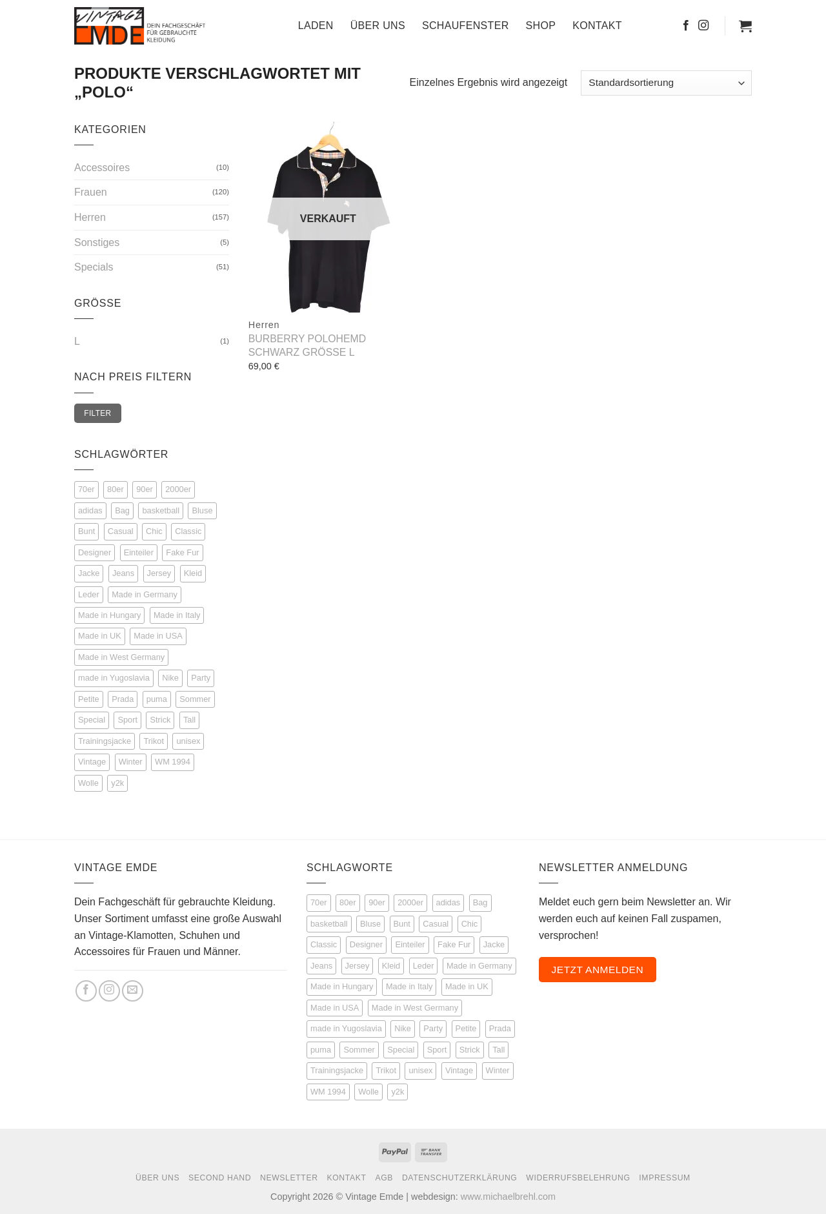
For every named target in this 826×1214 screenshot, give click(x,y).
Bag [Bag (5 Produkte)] (480, 902)
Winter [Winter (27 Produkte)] (498, 1070)
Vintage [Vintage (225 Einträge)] (92, 761)
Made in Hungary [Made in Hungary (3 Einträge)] (109, 615)
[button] (745, 26)
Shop (541, 25)
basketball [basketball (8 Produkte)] (329, 924)
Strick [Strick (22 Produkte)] (469, 1050)
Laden (316, 25)
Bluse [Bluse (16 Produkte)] (370, 924)
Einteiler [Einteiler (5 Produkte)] (410, 944)
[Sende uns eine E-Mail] (132, 991)
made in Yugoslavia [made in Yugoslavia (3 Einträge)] (114, 678)
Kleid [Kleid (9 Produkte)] (391, 966)
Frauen (90, 192)
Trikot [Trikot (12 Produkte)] (386, 1070)
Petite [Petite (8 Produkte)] (466, 1028)
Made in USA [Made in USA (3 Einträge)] (158, 636)
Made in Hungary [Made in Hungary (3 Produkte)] (341, 986)
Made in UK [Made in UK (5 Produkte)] (467, 986)
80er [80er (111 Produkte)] (347, 902)
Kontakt (597, 25)
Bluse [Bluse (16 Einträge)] (202, 510)
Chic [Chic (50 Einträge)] (154, 531)
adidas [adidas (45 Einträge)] (90, 510)
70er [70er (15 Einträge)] (86, 489)
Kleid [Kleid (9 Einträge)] (193, 573)
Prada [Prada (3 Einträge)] (123, 699)
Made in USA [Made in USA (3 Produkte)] (334, 1008)
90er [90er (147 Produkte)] (376, 902)
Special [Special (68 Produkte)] (400, 1050)
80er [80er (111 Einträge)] (115, 489)
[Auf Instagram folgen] (703, 26)
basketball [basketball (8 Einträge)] (160, 510)
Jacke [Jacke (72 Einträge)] (88, 573)
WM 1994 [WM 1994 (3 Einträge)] (172, 761)
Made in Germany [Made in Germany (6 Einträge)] (144, 594)
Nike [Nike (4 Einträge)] (170, 678)
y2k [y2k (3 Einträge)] (117, 783)
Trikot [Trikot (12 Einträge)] (153, 741)
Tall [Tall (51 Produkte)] (498, 1050)
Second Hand (219, 1177)
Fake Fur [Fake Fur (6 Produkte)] (454, 944)
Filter (97, 413)
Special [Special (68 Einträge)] (91, 720)
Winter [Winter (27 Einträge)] (131, 761)
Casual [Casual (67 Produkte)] (435, 924)
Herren (90, 217)
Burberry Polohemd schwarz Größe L (307, 345)
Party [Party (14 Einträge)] (200, 678)
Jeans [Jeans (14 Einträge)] (123, 573)
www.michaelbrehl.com (508, 1196)
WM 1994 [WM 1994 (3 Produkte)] (328, 1091)
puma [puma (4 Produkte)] (320, 1050)
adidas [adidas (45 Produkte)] (448, 902)
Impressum (664, 1177)
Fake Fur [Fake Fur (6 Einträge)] (182, 552)
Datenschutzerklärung (460, 1177)
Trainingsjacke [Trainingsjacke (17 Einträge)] (104, 741)
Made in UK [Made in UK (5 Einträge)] (99, 636)
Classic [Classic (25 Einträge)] (188, 531)
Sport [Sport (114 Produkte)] (437, 1050)
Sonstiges (96, 242)
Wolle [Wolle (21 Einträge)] (88, 783)
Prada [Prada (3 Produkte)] (500, 1028)
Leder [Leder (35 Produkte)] (423, 966)
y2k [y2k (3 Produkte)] (397, 1091)
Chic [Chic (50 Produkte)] (469, 924)
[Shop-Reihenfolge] (666, 83)
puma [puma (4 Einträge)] (156, 699)
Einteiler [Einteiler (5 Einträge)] (139, 552)
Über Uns (377, 25)
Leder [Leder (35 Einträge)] (88, 594)
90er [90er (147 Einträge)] (144, 489)
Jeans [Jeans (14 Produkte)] (321, 966)
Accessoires (102, 167)
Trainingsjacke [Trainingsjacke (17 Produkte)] (336, 1070)
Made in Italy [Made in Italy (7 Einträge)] (177, 615)
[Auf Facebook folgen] (686, 26)
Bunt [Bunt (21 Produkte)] (402, 924)
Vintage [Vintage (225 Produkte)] (459, 1070)
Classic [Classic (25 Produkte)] (323, 944)
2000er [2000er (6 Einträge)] (178, 489)
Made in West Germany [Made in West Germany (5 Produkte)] (415, 1008)
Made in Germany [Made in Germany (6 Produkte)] (479, 966)
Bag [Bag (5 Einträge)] (122, 510)
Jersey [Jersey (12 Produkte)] (357, 966)
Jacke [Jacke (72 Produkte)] (494, 944)
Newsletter (289, 1177)
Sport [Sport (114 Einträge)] (127, 720)
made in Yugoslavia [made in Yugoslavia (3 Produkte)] (346, 1028)
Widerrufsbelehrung (578, 1177)
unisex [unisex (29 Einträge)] (188, 741)
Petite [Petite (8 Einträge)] (88, 699)
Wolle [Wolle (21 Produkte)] (368, 1091)
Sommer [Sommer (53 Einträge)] (194, 699)
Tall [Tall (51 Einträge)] (189, 720)
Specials (93, 267)
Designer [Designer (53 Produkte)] (366, 944)
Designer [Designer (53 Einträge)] (94, 552)
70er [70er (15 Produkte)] (318, 902)
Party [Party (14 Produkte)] (433, 1028)
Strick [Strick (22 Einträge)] (160, 720)
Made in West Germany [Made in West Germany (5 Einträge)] (121, 657)
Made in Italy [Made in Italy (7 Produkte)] (409, 986)
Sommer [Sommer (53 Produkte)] (358, 1050)
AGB (384, 1177)
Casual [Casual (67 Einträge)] (121, 531)
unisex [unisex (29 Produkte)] (420, 1070)
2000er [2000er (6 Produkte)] (410, 902)
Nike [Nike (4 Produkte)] (402, 1028)
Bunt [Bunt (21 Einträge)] (86, 531)
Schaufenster (465, 25)
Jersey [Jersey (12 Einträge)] (159, 573)
